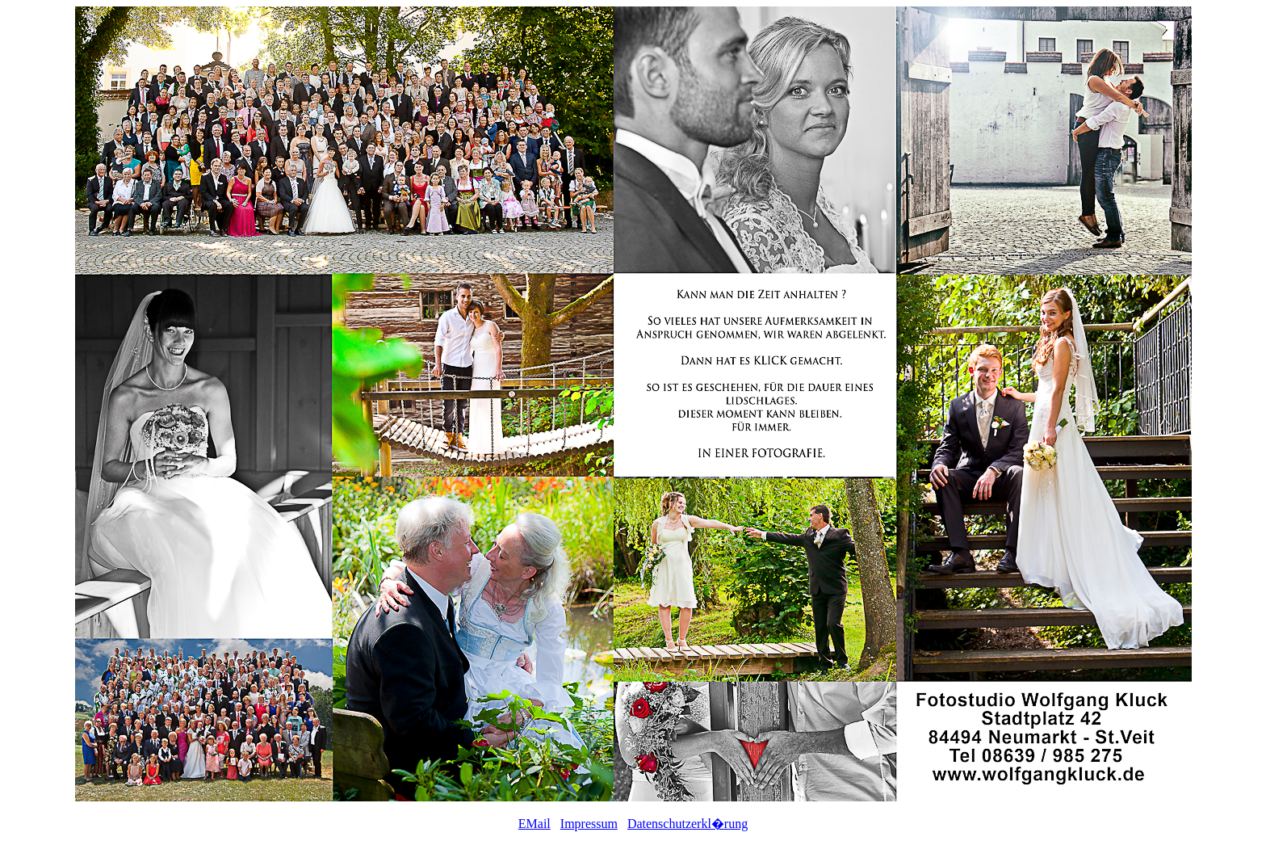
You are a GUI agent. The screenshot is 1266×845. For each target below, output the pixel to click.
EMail (534, 823)
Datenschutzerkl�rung (687, 823)
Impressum (589, 823)
